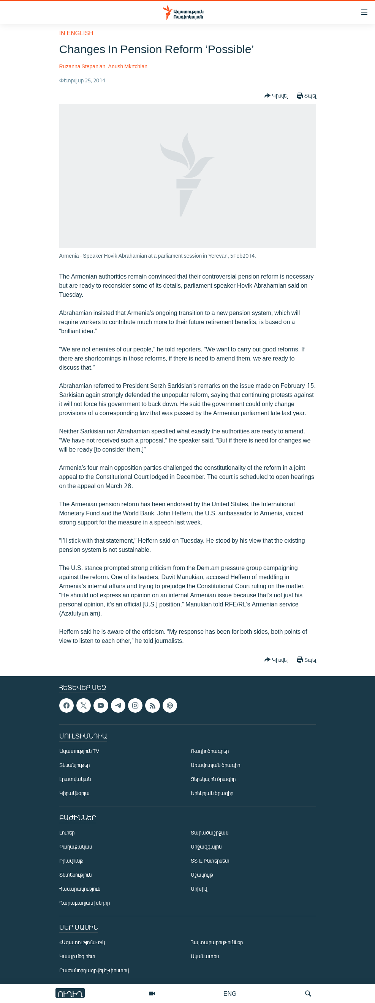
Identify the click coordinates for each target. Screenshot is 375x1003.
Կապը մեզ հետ (77, 956)
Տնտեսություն (75, 874)
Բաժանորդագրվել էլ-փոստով (94, 970)
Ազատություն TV (79, 751)
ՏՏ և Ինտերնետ (210, 860)
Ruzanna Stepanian (82, 66)
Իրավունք (71, 860)
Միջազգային (206, 846)
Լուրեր (66, 832)
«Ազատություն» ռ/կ (82, 942)
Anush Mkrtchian (127, 66)
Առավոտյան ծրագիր (215, 765)
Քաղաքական (75, 846)
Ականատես (205, 956)
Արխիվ (199, 888)
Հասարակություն (79, 888)
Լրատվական (75, 779)
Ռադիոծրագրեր (210, 751)
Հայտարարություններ (217, 942)
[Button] (276, 95)
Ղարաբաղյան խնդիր (84, 902)
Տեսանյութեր (74, 765)
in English (76, 32)
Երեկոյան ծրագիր (212, 793)
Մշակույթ (202, 874)
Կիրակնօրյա (74, 793)
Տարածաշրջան (209, 832)
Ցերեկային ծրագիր (213, 779)
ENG (230, 993)
